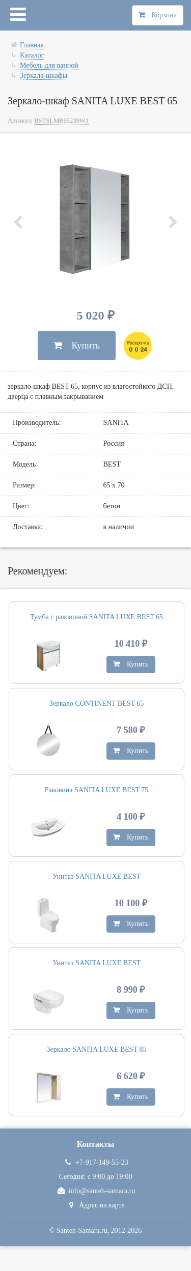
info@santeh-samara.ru (95, 1191)
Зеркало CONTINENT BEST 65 (96, 703)
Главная (32, 45)
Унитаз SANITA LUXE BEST (96, 876)
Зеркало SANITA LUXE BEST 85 (97, 1049)
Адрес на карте (95, 1205)
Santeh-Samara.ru (82, 1230)
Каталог (32, 55)
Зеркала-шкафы (43, 75)
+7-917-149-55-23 (95, 1162)
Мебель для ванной (49, 65)
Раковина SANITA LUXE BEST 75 (97, 790)
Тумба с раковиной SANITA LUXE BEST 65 (96, 617)
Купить (76, 345)
